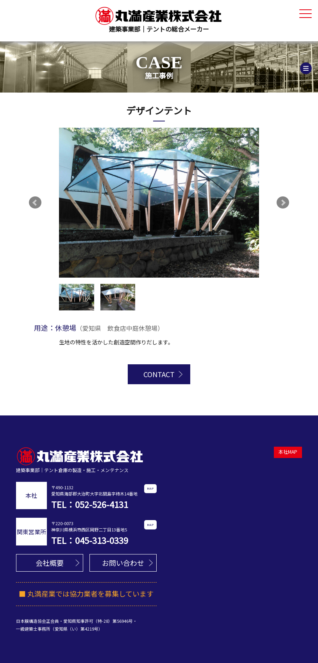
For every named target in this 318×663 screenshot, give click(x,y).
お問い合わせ (123, 563)
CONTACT (159, 374)
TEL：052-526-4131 (89, 504)
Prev (35, 202)
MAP (150, 488)
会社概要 (50, 563)
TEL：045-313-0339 (89, 540)
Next (283, 202)
